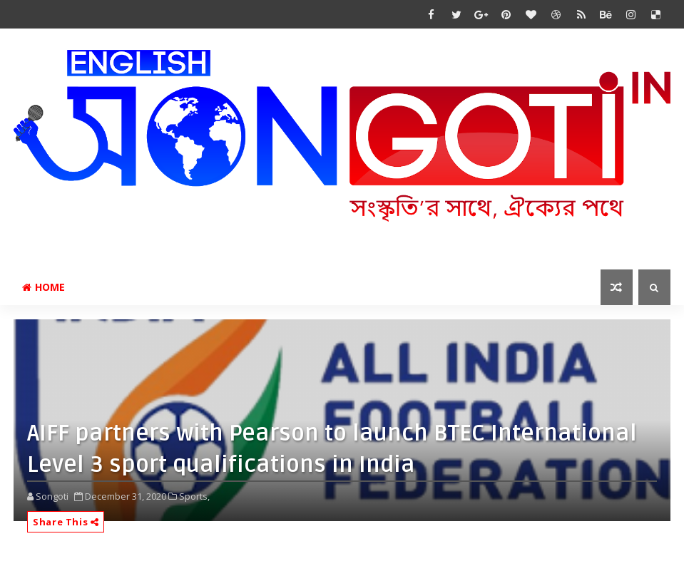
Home (43, 287)
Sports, (194, 496)
